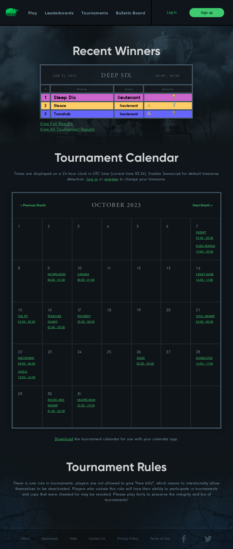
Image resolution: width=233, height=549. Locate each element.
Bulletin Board (130, 13)
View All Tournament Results (67, 130)
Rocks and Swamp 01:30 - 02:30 (56, 405)
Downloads (50, 538)
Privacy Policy (127, 538)
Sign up (207, 13)
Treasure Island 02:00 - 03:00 (56, 321)
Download (64, 438)
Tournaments (94, 13)
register (111, 179)
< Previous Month (33, 205)
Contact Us (97, 538)
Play (32, 13)
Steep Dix (65, 97)
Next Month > (203, 205)
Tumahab (62, 114)
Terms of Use (160, 538)
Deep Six (116, 76)
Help (73, 538)
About (25, 538)
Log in (172, 12)
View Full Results (56, 124)
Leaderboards (59, 13)
